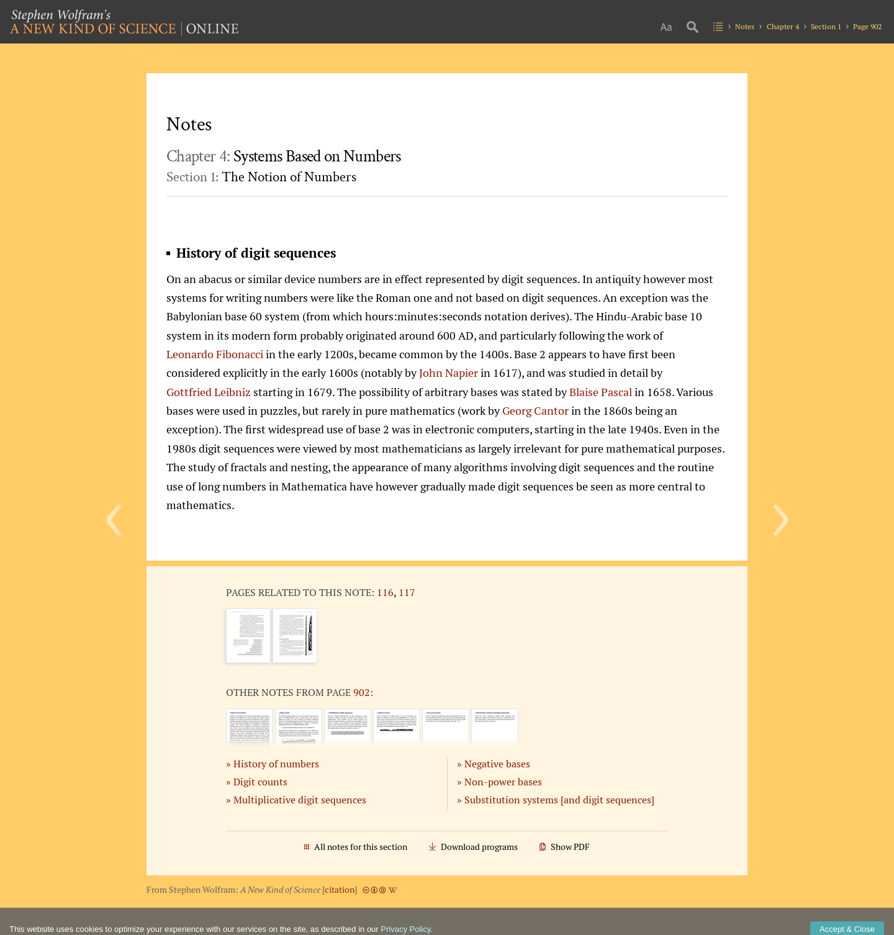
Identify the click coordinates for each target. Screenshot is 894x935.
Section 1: (261, 177)
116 (385, 592)
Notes (744, 26)
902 (361, 692)
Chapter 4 (783, 26)
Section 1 (826, 26)
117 (407, 592)
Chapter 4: (283, 156)
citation (339, 889)
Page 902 (867, 26)
